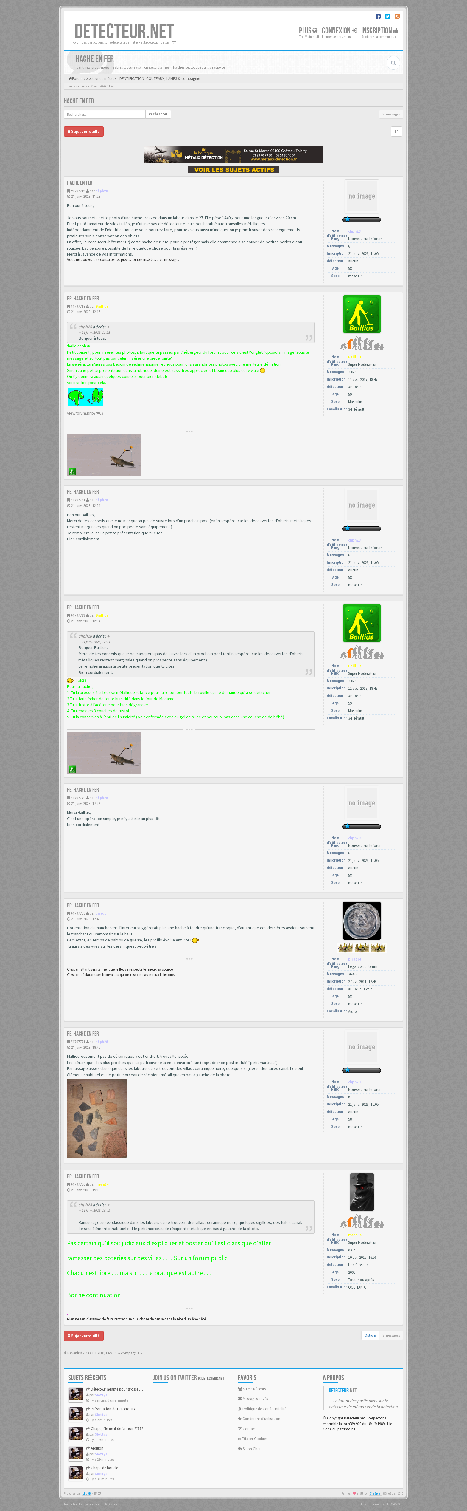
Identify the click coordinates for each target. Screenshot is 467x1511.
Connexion (339, 31)
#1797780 (78, 1184)
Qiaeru (112, 1504)
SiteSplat (375, 1493)
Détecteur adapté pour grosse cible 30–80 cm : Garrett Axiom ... (138, 1389)
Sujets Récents (252, 1388)
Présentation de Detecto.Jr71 (111, 1408)
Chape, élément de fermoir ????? (114, 1428)
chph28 (102, 191)
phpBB (86, 1493)
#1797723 (78, 615)
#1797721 (78, 500)
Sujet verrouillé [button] (84, 131)
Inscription (380, 31)
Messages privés (253, 1398)
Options (370, 1335)
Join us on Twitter (188, 1378)
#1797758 (78, 913)
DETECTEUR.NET (124, 31)
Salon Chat (249, 1448)
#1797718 (78, 306)
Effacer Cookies (252, 1438)
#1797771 (78, 1042)
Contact (247, 1428)
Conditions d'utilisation (259, 1418)
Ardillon (94, 1448)
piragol (102, 913)
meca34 (102, 1184)
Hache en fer (79, 101)
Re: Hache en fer (83, 298)
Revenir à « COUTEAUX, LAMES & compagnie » (103, 1353)
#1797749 (78, 798)
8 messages (391, 114)
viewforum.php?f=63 (85, 413)
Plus (308, 31)
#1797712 (78, 191)
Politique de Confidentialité (262, 1408)
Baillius (102, 306)
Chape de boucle (102, 1467)
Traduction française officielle (84, 1504)
